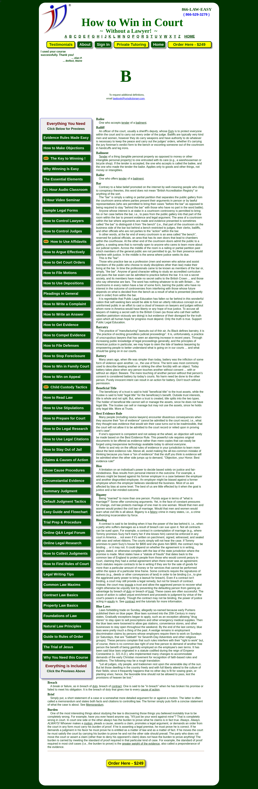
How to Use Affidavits (65, 242)
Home (158, 44)
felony (154, 511)
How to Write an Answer (63, 314)
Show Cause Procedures (64, 470)
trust (151, 591)
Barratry (102, 327)
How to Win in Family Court (66, 366)
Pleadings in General (60, 293)
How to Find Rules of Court (66, 564)
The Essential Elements (63, 179)
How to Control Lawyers (63, 221)
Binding (101, 520)
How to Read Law (58, 397)
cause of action (150, 689)
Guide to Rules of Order (63, 637)
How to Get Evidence (60, 325)
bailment (141, 122)
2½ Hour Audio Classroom (65, 190)
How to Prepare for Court (64, 418)
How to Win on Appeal (61, 377)
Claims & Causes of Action (65, 460)
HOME (189, 36)
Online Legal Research (62, 543)
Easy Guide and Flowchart (65, 512)
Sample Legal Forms (60, 210)
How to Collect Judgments (65, 553)
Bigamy (101, 495)
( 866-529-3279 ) (196, 14)
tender (125, 122)
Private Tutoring (131, 44)
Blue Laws (103, 606)
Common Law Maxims (61, 585)
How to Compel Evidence (64, 335)
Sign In (103, 44)
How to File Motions (60, 273)
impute (129, 584)
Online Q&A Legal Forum (64, 533)
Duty (171, 131)
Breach (52, 682)
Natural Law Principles (62, 626)
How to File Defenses (61, 345)
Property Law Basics (60, 605)
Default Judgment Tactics (64, 501)
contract (130, 601)
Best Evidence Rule (109, 413)
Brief (51, 694)
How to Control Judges (62, 231)
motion (88, 723)
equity (111, 601)
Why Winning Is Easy (61, 169)
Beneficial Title (106, 388)
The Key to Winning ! (64, 158)
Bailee (100, 119)
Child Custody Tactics (65, 387)
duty (129, 591)
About (85, 44)
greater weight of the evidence (141, 743)
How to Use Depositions (63, 283)
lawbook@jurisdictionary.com (129, 98)
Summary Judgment (60, 491)
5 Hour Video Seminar (61, 200)
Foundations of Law (60, 616)
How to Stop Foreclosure (64, 356)
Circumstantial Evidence (63, 481)
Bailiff (100, 127)
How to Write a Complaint (64, 304)
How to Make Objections (63, 148)
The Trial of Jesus (58, 647)
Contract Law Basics (60, 595)
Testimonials (61, 44)
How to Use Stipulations (63, 408)
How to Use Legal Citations (66, 439)
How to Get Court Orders (64, 262)
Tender (103, 156)
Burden (53, 709)
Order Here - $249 (190, 44)
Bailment (102, 153)
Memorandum (94, 704)
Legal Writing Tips (58, 574)
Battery (101, 356)
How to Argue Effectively (64, 252)
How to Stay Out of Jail (62, 449)
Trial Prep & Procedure (62, 522)
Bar (98, 183)
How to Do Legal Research (65, 429)
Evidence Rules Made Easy (66, 138)
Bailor (100, 175)
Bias (99, 466)
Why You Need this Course (65, 657)
